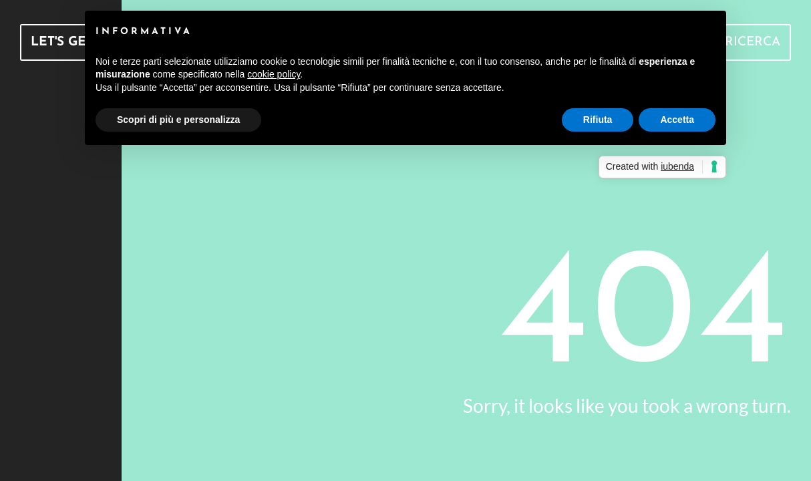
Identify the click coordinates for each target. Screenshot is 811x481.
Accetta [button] (677, 119)
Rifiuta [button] (598, 119)
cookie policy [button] (273, 74)
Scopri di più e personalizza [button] (178, 119)
